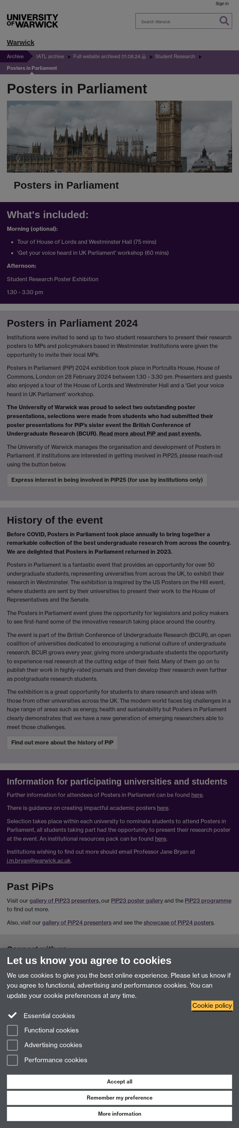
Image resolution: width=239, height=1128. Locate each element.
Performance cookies (47, 1060)
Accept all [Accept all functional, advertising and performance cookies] (119, 1081)
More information (119, 1114)
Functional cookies (43, 1031)
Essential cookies (41, 1015)
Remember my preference (120, 1097)
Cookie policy (212, 1006)
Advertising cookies (44, 1045)
